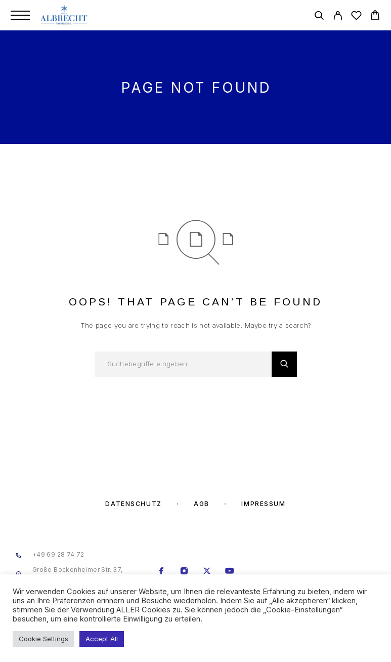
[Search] (319, 17)
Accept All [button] (101, 639)
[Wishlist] (356, 17)
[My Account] (337, 17)
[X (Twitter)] (206, 572)
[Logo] (64, 15)
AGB (201, 504)
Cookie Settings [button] (43, 639)
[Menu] (20, 15)
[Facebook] (161, 572)
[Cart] (375, 16)
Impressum (263, 504)
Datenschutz (133, 504)
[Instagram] (183, 572)
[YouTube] (229, 572)
